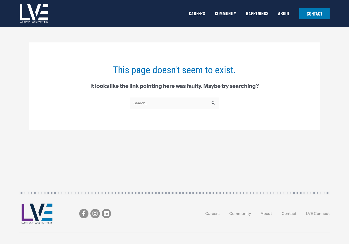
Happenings (257, 13)
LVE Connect (318, 213)
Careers (197, 13)
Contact (289, 213)
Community (225, 13)
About (284, 13)
